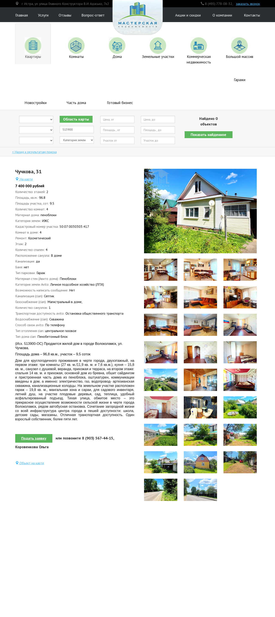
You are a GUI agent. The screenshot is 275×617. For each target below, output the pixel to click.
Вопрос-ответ (93, 15)
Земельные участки (158, 48)
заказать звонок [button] (248, 4)
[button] (209, 134)
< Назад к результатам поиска (34, 152)
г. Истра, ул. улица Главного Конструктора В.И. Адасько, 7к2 (65, 4)
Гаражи (239, 79)
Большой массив (239, 48)
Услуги (43, 15)
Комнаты (76, 48)
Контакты (252, 15)
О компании (222, 15)
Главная (21, 15)
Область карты (76, 119)
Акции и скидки (188, 15)
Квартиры (33, 48)
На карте (24, 179)
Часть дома (76, 102)
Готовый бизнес (120, 102)
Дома (117, 48)
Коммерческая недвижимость (199, 51)
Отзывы (65, 15)
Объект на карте (29, 463)
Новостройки (35, 102)
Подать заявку (33, 438)
